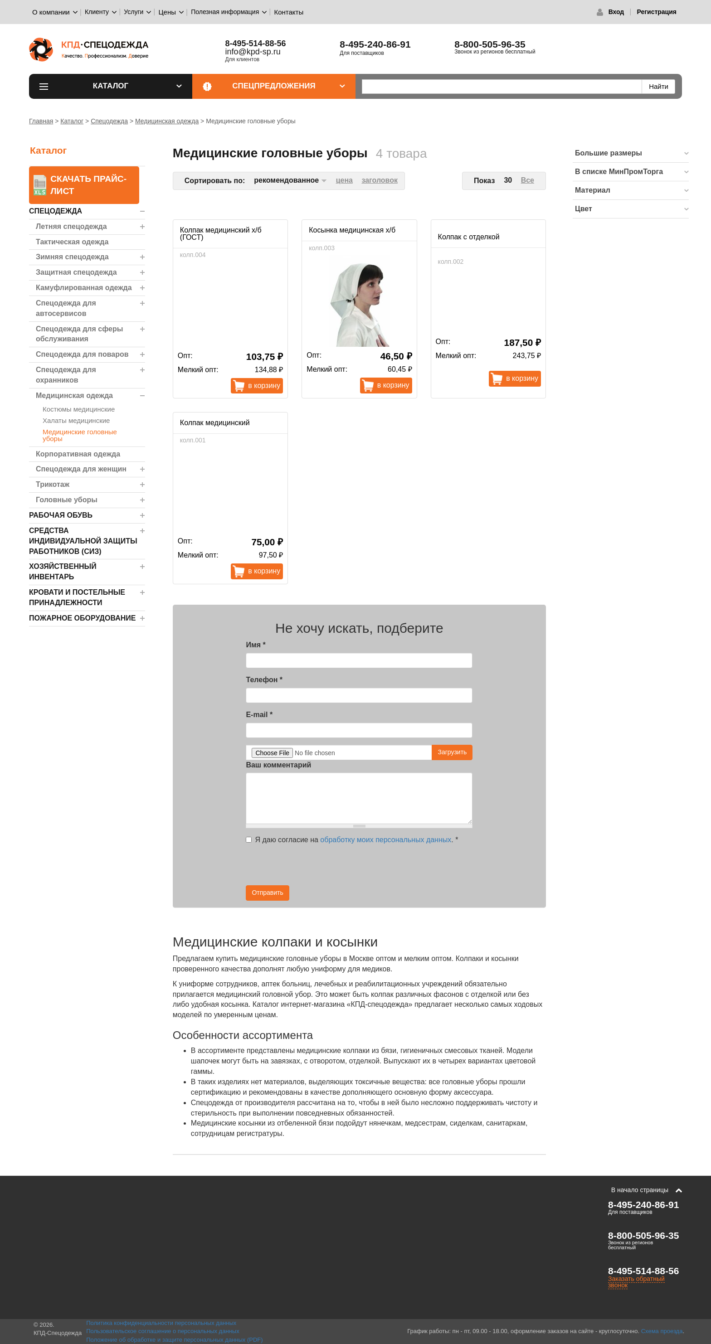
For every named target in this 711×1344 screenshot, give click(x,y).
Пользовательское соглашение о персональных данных (162, 1331)
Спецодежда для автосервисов (66, 308)
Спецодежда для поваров (82, 354)
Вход (616, 11)
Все (527, 180)
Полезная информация (225, 11)
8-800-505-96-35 (489, 44)
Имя (255, 645)
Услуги (133, 11)
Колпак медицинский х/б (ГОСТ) (221, 233)
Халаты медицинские (76, 420)
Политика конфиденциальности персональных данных (161, 1323)
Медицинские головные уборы (80, 435)
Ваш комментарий (278, 765)
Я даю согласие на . (352, 840)
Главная (41, 121)
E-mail (259, 714)
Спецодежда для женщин (81, 469)
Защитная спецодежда (76, 272)
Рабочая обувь (61, 515)
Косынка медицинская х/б (352, 230)
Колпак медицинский (215, 423)
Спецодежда (109, 121)
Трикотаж (52, 484)
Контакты (288, 12)
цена (344, 180)
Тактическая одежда (72, 242)
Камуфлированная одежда (84, 287)
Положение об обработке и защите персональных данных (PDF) (174, 1339)
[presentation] (391, 867)
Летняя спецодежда (71, 226)
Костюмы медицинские (79, 409)
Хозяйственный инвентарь (63, 572)
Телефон (264, 680)
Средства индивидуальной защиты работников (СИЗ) (83, 541)
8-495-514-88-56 (643, 1271)
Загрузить (452, 752)
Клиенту (97, 11)
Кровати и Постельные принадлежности (77, 597)
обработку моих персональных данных (385, 840)
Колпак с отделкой (469, 237)
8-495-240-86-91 (375, 44)
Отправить (267, 892)
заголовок (379, 180)
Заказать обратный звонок (636, 1282)
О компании (51, 12)
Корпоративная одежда (78, 454)
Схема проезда (662, 1331)
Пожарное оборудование (82, 618)
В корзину (264, 385)
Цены (167, 12)
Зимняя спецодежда (72, 257)
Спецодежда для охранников (66, 375)
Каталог (137, 86)
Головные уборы (66, 500)
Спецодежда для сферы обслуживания (79, 334)
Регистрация (657, 11)
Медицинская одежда (167, 121)
